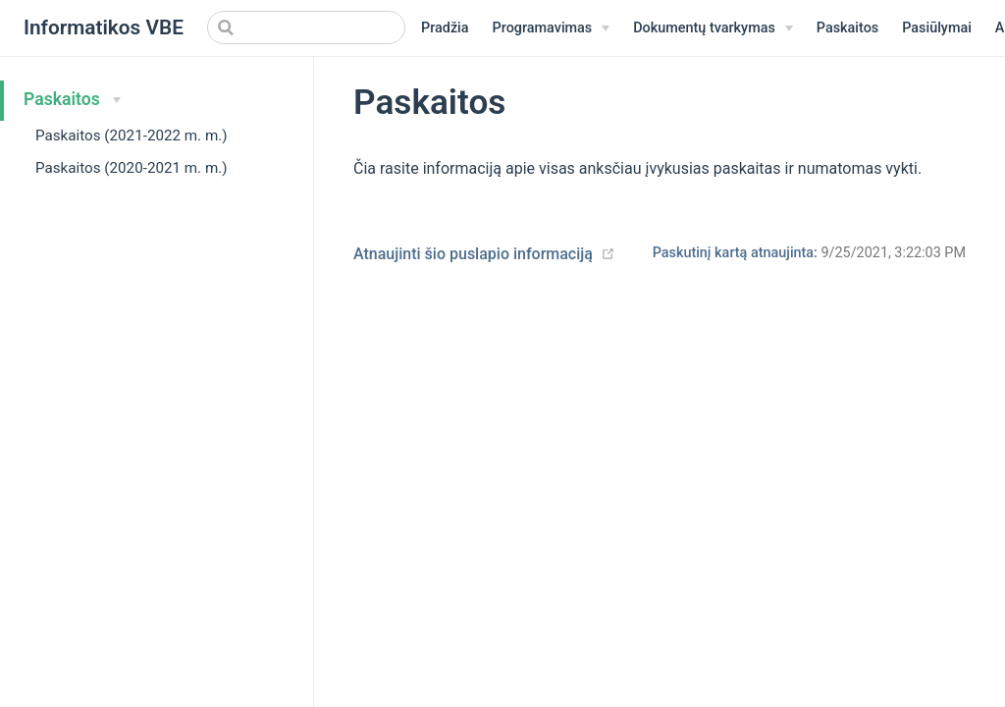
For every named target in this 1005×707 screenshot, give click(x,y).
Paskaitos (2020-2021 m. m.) (131, 168)
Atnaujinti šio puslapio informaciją (473, 254)
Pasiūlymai (937, 28)
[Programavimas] (551, 28)
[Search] (306, 27)
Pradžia (445, 28)
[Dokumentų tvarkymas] (713, 28)
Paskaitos (847, 28)
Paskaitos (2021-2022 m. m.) (131, 135)
